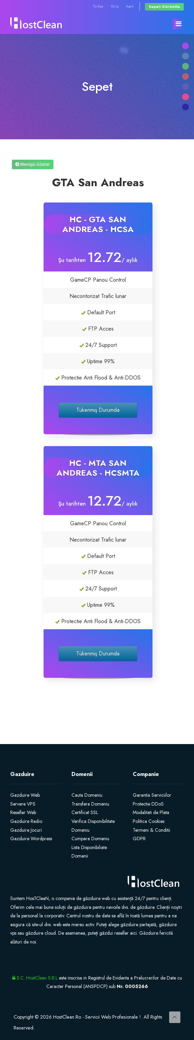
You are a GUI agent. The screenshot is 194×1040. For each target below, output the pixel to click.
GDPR (139, 838)
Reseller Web (23, 812)
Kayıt (129, 6)
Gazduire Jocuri (26, 830)
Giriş (114, 6)
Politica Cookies (148, 821)
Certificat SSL (84, 812)
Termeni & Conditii (151, 830)
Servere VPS (22, 803)
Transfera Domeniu (90, 803)
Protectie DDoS (148, 803)
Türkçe (98, 6)
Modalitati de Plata (151, 812)
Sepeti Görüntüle (164, 6)
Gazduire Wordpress (31, 838)
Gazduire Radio (26, 821)
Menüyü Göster (32, 164)
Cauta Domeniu (86, 795)
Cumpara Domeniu (90, 838)
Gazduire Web (25, 795)
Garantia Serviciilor (152, 795)
